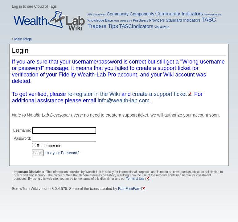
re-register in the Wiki (94, 94)
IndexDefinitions (213, 14)
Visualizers (161, 27)
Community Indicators (179, 13)
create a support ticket (159, 94)
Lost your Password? (62, 153)
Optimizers (126, 20)
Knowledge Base (100, 20)
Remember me (49, 146)
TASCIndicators (136, 26)
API (90, 14)
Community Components (130, 13)
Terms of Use (135, 178)
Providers (157, 20)
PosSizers (140, 20)
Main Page (23, 39)
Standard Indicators (183, 20)
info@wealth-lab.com (124, 100)
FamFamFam (129, 189)
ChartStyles (99, 14)
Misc (116, 20)
